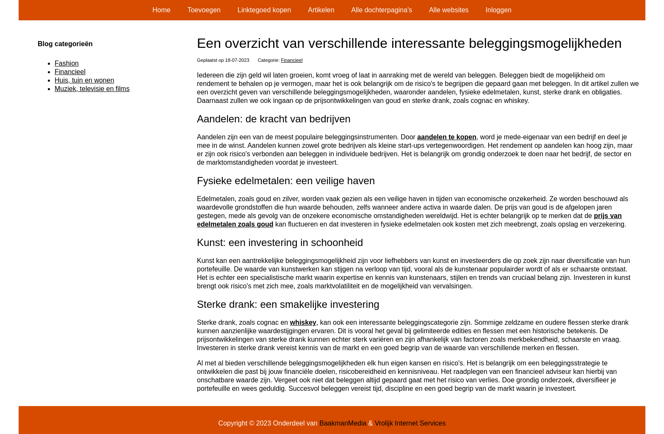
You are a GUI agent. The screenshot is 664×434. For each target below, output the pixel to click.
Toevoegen (204, 10)
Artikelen (321, 10)
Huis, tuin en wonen (84, 80)
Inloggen (499, 10)
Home (161, 10)
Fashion (67, 63)
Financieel (292, 60)
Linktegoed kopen (264, 10)
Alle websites (448, 10)
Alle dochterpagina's (381, 10)
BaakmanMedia (342, 423)
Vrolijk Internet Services (410, 423)
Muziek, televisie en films (92, 88)
